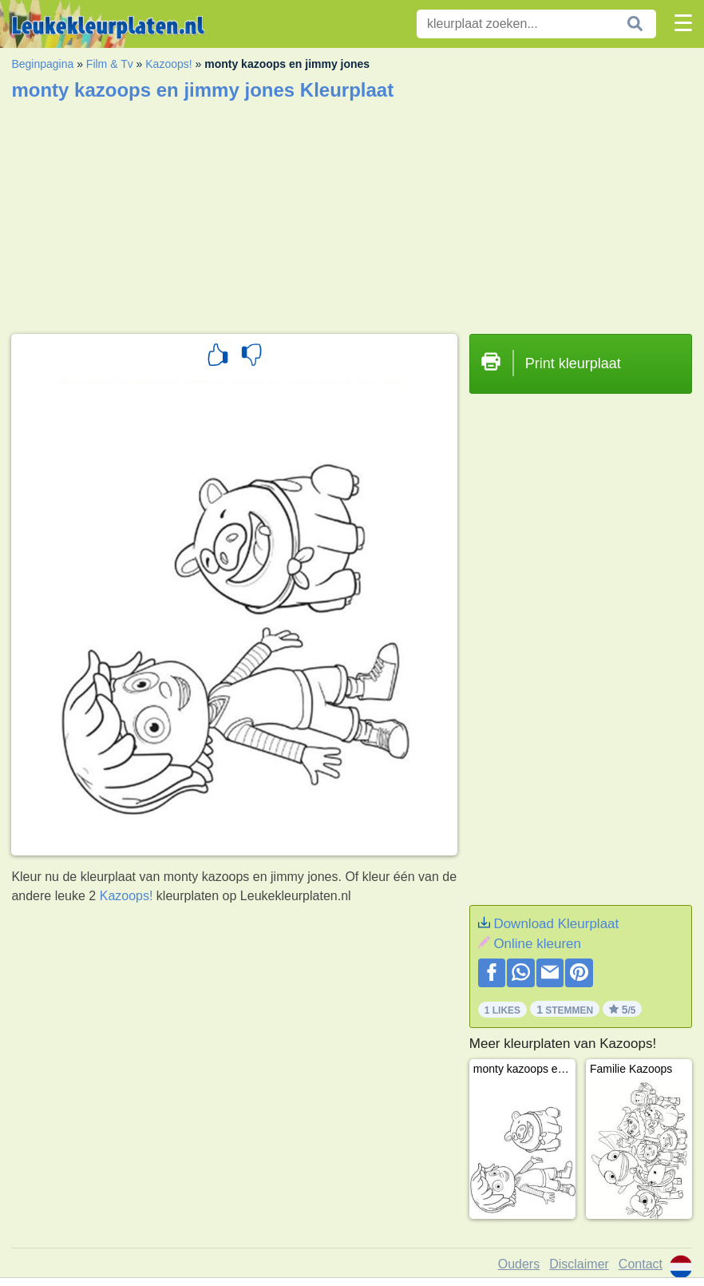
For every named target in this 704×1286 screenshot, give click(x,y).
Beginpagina (42, 64)
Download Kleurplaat (556, 923)
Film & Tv (109, 64)
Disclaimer (579, 1264)
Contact (640, 1264)
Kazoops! (168, 64)
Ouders (519, 1264)
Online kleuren (537, 943)
